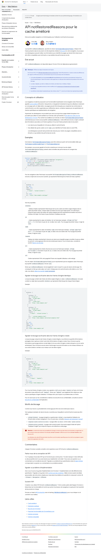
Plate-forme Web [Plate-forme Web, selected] (6, 9)
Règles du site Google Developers (60, 525)
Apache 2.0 (34, 525)
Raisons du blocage (37, 243)
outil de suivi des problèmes (56, 473)
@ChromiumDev (40, 492)
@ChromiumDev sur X (80, 539)
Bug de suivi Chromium (34, 509)
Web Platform (12, 6)
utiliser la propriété (44, 271)
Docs (3, 6)
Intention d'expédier (33, 517)
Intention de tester (33, 514)
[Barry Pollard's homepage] (55, 44)
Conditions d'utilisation (27, 552)
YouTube (77, 542)
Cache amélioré (32, 503)
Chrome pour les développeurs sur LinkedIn (85, 544)
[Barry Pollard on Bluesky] (53, 44)
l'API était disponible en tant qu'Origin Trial (48, 72)
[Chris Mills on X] (32, 44)
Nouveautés (16, 9)
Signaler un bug (25, 539)
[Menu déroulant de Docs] (27, 2)
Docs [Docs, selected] (24, 1)
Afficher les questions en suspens (30, 542)
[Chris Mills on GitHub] (34, 44)
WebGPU (24, 9)
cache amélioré (34, 104)
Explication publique (33, 506)
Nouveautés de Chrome (52, 1)
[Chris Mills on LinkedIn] (36, 44)
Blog (42, 1)
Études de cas (34, 1)
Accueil (26, 22)
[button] (9, 61)
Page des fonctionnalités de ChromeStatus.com (41, 511)
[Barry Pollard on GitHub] (49, 44)
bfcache (63, 51)
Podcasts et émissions (53, 546)
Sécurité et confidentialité (32, 400)
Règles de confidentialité (40, 552)
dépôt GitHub (79, 461)
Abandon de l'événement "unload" (73, 419)
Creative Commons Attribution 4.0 (64, 523)
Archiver (50, 544)
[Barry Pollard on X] (47, 44)
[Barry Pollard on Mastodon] (51, 44)
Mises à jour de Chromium (54, 539)
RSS (75, 546)
